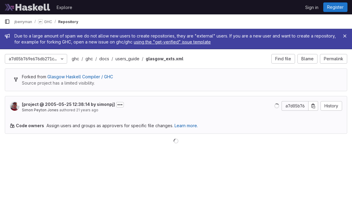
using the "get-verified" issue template (172, 41)
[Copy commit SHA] (313, 106)
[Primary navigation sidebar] (7, 21)
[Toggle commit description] (120, 104)
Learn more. (186, 125)
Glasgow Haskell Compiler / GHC (80, 76)
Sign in (311, 7)
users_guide (127, 58)
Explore (64, 7)
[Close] (344, 36)
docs (104, 58)
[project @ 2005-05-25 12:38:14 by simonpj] (68, 104)
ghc (75, 58)
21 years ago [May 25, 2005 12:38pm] (87, 110)
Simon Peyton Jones (40, 110)
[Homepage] (27, 7)
